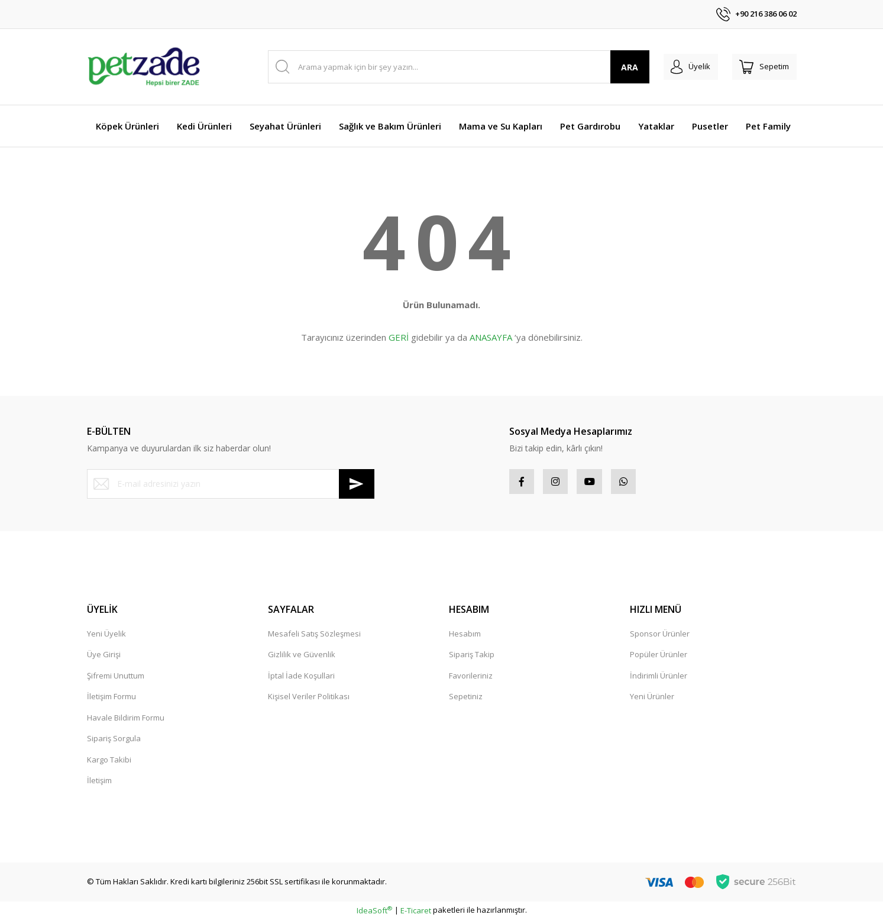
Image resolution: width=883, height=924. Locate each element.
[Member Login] (677, 66)
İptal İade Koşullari (301, 680)
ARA (611, 67)
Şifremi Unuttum (115, 680)
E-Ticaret (415, 914)
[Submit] (356, 484)
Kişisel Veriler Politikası (309, 701)
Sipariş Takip (471, 659)
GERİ (399, 337)
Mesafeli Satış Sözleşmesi (314, 638)
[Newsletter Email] (230, 484)
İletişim (99, 785)
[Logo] (143, 67)
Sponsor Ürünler (660, 638)
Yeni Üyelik (106, 638)
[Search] (450, 66)
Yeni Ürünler (652, 701)
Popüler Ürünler (658, 659)
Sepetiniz (466, 701)
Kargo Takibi (109, 764)
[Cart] (760, 66)
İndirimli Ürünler (658, 680)
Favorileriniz (471, 680)
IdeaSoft (374, 914)
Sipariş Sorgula (114, 743)
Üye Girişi (104, 659)
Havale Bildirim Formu (125, 722)
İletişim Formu (111, 701)
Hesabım (465, 638)
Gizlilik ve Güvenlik (301, 659)
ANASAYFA (491, 337)
